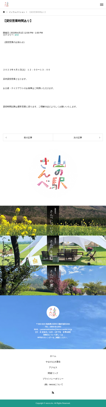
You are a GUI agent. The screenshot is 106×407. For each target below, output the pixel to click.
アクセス (53, 367)
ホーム (53, 356)
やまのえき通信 (53, 362)
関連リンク (53, 373)
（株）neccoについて (53, 384)
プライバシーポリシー (53, 379)
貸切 (17, 35)
